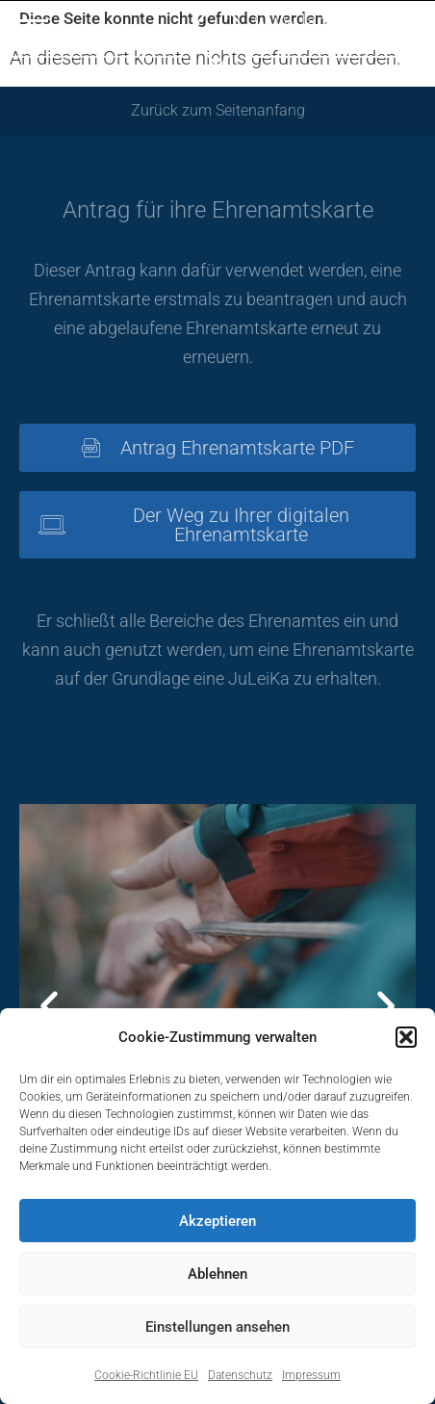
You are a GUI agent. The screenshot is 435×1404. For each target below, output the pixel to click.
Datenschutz (240, 1375)
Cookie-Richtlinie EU (146, 1375)
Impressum (311, 1375)
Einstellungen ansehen (217, 1327)
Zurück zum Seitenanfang (218, 110)
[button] (406, 1037)
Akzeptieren (217, 1221)
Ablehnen (217, 1274)
